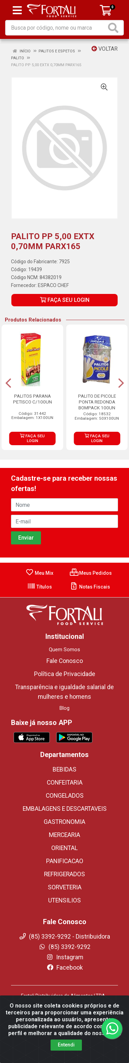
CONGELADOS (65, 795)
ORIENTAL (64, 848)
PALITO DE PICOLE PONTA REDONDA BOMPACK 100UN (97, 401)
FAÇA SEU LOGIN (64, 300)
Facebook (64, 967)
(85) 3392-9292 (64, 946)
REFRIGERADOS (64, 874)
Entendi (66, 1044)
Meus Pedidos (91, 573)
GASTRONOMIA (64, 821)
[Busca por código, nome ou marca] (56, 28)
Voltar (105, 48)
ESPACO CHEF (53, 285)
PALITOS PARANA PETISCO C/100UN (32, 399)
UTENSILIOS (64, 900)
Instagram (64, 957)
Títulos (39, 587)
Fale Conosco (64, 660)
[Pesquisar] (114, 28)
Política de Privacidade (64, 674)
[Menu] (17, 10)
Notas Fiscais (90, 587)
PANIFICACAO (64, 861)
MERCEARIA (64, 834)
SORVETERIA (65, 887)
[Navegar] (8, 383)
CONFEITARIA (65, 782)
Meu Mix (39, 573)
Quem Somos (64, 649)
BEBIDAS (64, 769)
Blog (64, 708)
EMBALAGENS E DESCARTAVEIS (65, 808)
